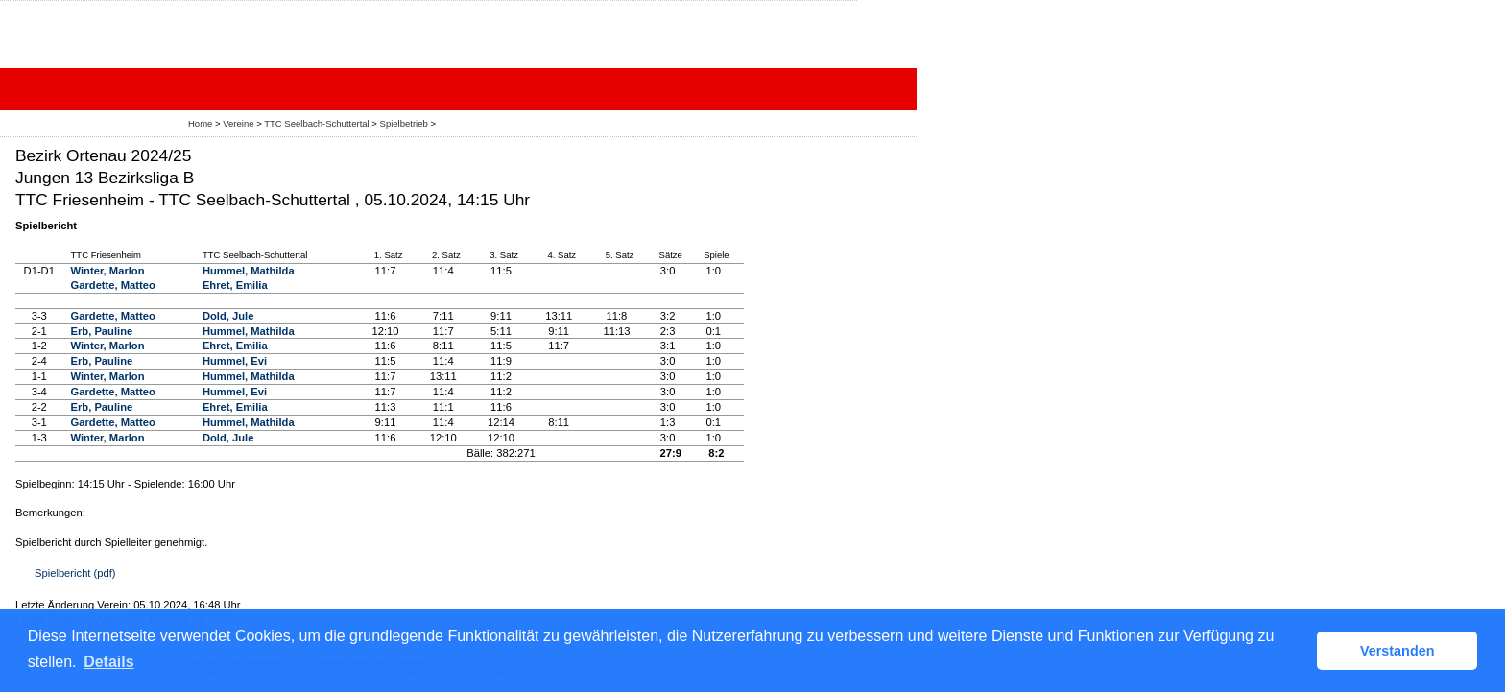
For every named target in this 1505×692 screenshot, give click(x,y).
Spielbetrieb (404, 123)
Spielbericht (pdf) (75, 573)
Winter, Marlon (108, 270)
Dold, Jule (228, 316)
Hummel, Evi (235, 361)
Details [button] (108, 662)
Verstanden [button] (1397, 650)
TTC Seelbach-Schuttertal (316, 123)
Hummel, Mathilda (249, 270)
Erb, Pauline (102, 331)
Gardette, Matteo (113, 285)
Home (200, 123)
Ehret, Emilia (235, 285)
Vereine (238, 123)
